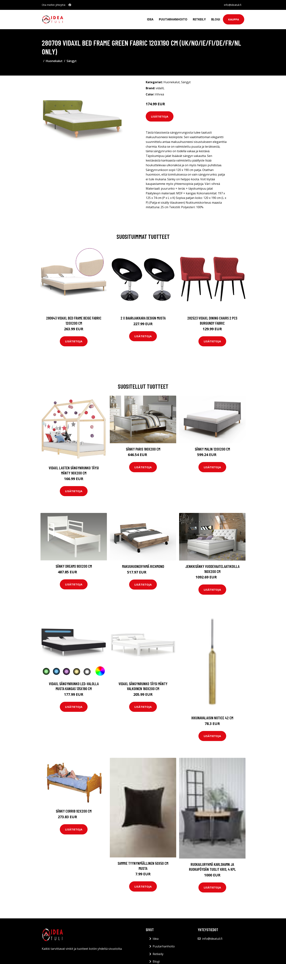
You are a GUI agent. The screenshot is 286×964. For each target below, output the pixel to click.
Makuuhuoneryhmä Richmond (143, 566)
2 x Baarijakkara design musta (143, 318)
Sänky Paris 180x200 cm (143, 449)
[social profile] (70, 4)
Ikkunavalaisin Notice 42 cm (212, 717)
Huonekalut (54, 61)
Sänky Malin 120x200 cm (212, 449)
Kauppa (233, 19)
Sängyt (72, 61)
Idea (150, 19)
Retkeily (199, 19)
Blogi (215, 19)
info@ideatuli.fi (232, 5)
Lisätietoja (159, 116)
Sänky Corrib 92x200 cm (74, 811)
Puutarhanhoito (173, 19)
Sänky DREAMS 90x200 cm (74, 566)
